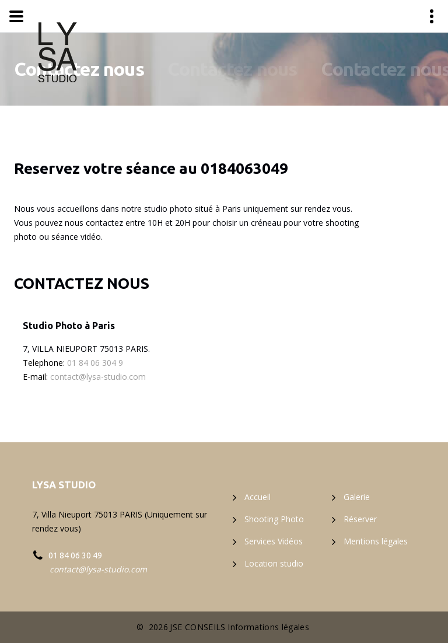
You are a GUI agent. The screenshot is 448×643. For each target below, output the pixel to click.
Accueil (257, 496)
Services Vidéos (273, 541)
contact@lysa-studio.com (98, 376)
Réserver (360, 519)
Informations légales (268, 626)
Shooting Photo (274, 519)
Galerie (357, 496)
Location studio (273, 563)
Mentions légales (376, 541)
